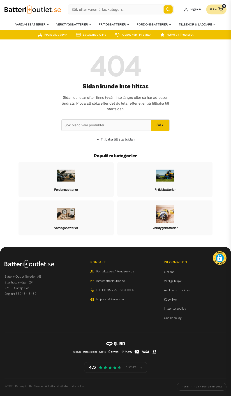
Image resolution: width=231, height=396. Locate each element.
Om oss (169, 272)
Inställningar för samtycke (201, 386)
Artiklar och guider (177, 290)
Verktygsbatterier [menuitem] (74, 24)
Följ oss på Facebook (107, 299)
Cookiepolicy (173, 318)
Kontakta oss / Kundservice (112, 271)
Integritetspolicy (175, 309)
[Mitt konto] (192, 10)
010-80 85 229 (112, 290)
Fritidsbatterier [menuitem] (114, 24)
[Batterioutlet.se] (33, 9)
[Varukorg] (216, 9)
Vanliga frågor (173, 281)
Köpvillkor (170, 300)
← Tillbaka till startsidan (116, 139)
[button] (219, 258)
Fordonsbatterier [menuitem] (154, 24)
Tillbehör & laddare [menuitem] (197, 24)
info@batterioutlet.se (107, 281)
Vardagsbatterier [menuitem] (32, 24)
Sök (160, 125)
